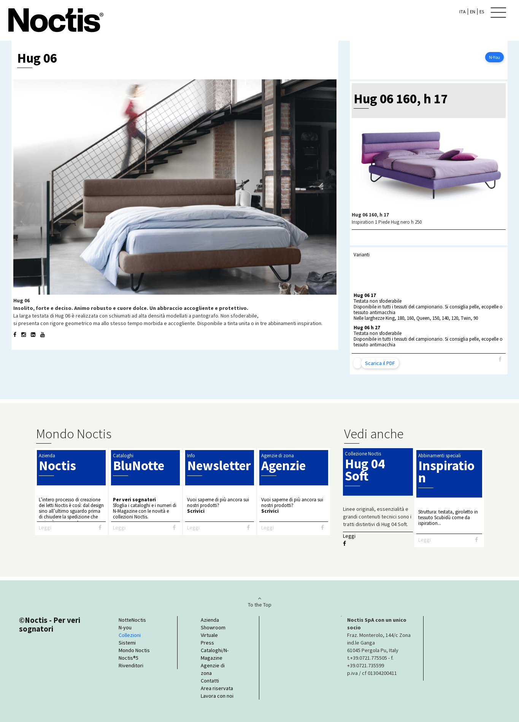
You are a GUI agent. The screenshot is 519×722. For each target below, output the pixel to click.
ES (481, 11)
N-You (494, 57)
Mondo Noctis (134, 650)
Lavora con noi (217, 695)
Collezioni (130, 635)
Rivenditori (131, 665)
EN (472, 11)
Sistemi (127, 642)
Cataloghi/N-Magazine (215, 654)
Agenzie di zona (213, 669)
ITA (462, 11)
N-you (125, 627)
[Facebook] (500, 359)
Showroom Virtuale (213, 631)
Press (207, 642)
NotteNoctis (132, 619)
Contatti (210, 680)
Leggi (45, 527)
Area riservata (217, 688)
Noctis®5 (128, 657)
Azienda (210, 619)
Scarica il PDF (380, 363)
